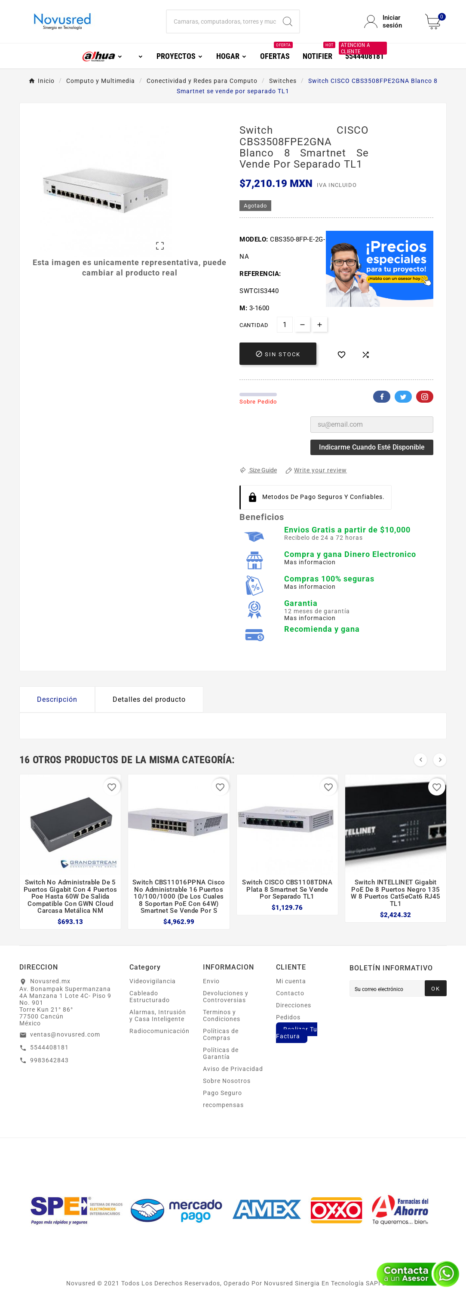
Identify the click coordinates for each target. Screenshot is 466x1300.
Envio (211, 981)
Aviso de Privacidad (233, 1068)
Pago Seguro (222, 1092)
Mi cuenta (291, 981)
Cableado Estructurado (149, 996)
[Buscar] (221, 21)
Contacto (290, 993)
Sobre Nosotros (227, 1080)
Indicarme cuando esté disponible (372, 447)
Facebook (381, 397)
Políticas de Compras (221, 1034)
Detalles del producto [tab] (149, 699)
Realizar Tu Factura (296, 1033)
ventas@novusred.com (65, 1034)
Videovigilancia (152, 981)
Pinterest (424, 397)
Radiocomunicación (159, 1031)
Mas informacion (310, 562)
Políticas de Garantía (221, 1053)
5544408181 (49, 1047)
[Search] (287, 21)
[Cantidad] (285, 325)
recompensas (223, 1104)
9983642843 (49, 1060)
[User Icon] (389, 21)
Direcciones (293, 1005)
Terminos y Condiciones (221, 1015)
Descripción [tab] (57, 699)
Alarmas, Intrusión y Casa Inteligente (157, 1015)
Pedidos (288, 1017)
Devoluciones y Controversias (225, 996)
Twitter (403, 397)
